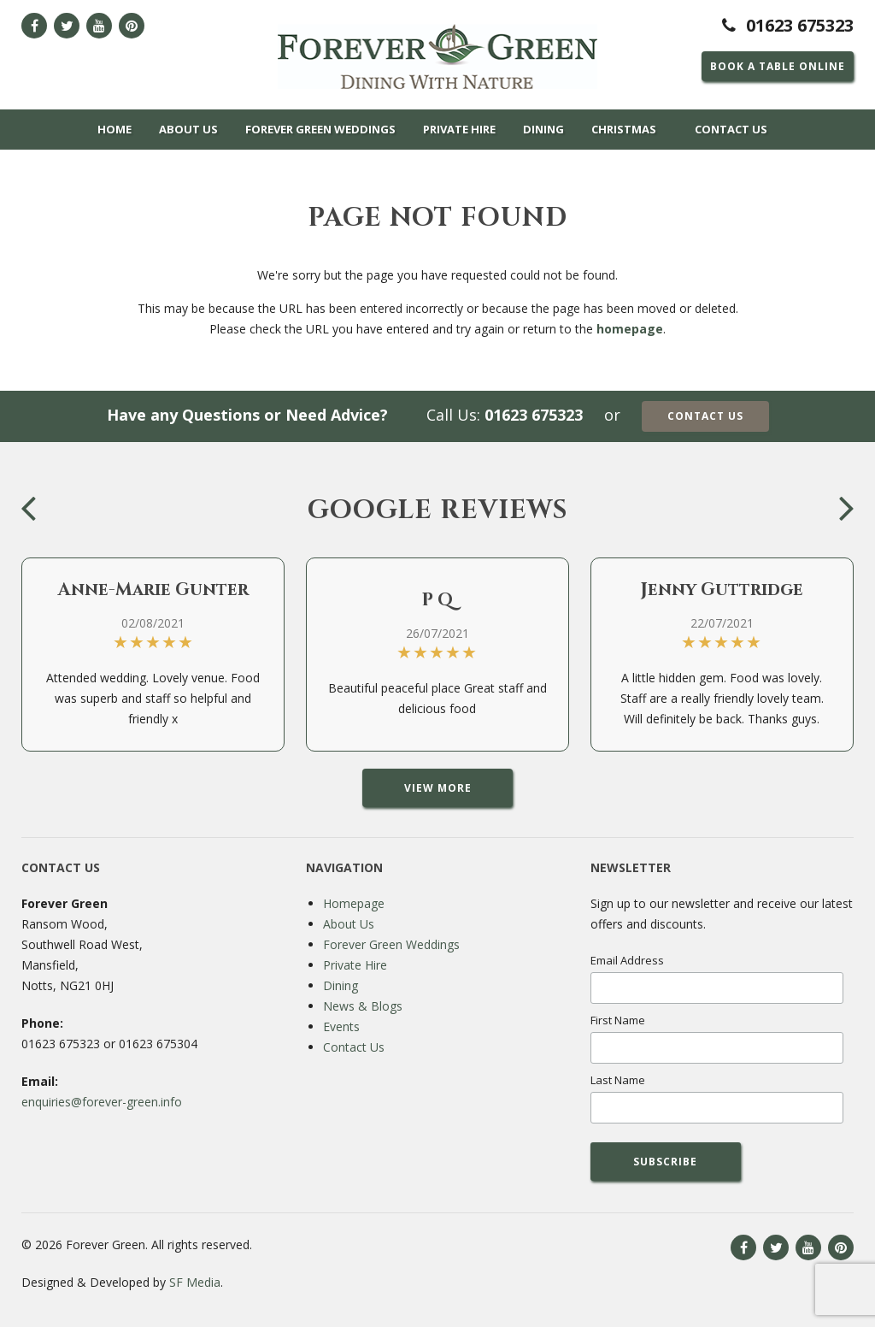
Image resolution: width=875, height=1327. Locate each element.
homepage (629, 329)
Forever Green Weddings (320, 129)
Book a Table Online (777, 66)
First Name (617, 1020)
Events (341, 1026)
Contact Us (731, 129)
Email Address (627, 960)
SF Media (194, 1282)
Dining (543, 129)
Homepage (354, 903)
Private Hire (459, 129)
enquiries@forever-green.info (101, 1102)
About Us (188, 129)
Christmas (623, 129)
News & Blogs (362, 1006)
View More (438, 788)
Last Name (617, 1080)
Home (114, 129)
